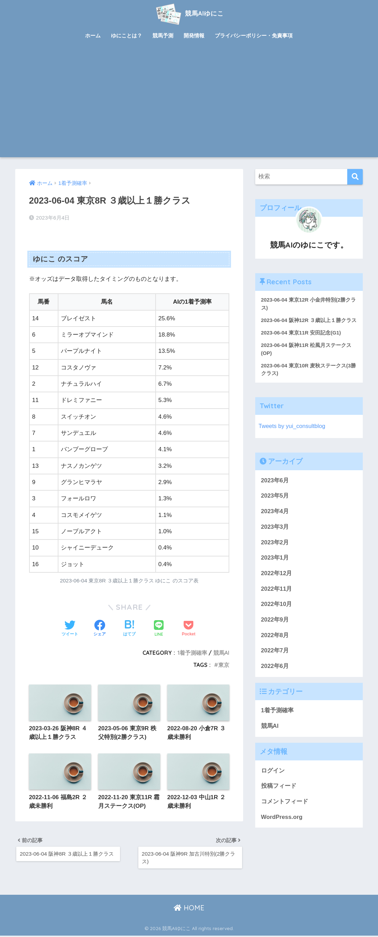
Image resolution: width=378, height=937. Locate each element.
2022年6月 (275, 674)
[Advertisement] (189, 105)
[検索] (355, 177)
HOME (189, 909)
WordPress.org (282, 825)
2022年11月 (276, 597)
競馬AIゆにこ (189, 13)
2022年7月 (275, 659)
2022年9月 (275, 628)
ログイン (273, 779)
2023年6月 (275, 489)
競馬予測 (163, 35)
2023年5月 (275, 504)
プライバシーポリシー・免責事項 (254, 35)
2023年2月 (275, 551)
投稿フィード (278, 794)
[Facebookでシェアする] (99, 628)
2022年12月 (276, 582)
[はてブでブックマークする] (129, 628)
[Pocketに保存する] (188, 628)
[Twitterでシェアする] (70, 628)
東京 (223, 664)
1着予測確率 (192, 652)
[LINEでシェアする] (159, 629)
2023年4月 (275, 520)
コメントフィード (284, 810)
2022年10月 (276, 613)
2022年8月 (275, 644)
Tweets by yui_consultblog (292, 434)
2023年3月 (275, 535)
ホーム (93, 35)
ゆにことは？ (126, 35)
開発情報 (194, 35)
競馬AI (221, 652)
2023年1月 (275, 566)
